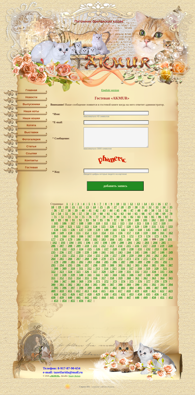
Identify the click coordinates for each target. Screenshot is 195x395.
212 (103, 245)
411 (70, 291)
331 (129, 271)
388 (120, 284)
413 (87, 291)
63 (122, 213)
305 (154, 265)
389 (129, 284)
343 (106, 274)
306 (162, 265)
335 (162, 271)
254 (89, 255)
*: (56, 114)
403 (123, 287)
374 (123, 281)
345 (123, 274)
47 (131, 210)
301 (120, 265)
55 (66, 213)
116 (147, 223)
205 (163, 242)
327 (95, 271)
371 (98, 281)
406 (148, 287)
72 (62, 216)
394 (170, 284)
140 (106, 229)
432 (123, 294)
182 (95, 239)
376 (140, 281)
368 (73, 281)
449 (145, 297)
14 (145, 203)
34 (164, 207)
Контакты (31, 160)
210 (87, 245)
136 (73, 229)
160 (154, 232)
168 (98, 236)
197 (96, 242)
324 (70, 271)
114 (131, 223)
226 (98, 249)
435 (148, 294)
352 (62, 278)
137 (81, 229)
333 (145, 271)
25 (101, 207)
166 (81, 236)
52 (166, 210)
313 (98, 268)
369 (81, 281)
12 (131, 203)
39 (76, 210)
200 (121, 242)
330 (120, 271)
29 (129, 207)
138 (89, 229)
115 (139, 223)
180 (78, 239)
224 (81, 249)
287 (123, 261)
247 (154, 252)
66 (143, 213)
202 (138, 242)
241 (103, 252)
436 (156, 294)
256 (106, 255)
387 (112, 284)
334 (154, 271)
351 (53, 278)
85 (152, 216)
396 (64, 287)
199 (113, 242)
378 (156, 281)
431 (114, 294)
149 (62, 232)
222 (64, 249)
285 (106, 261)
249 (170, 252)
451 (162, 297)
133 (170, 226)
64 (129, 213)
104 (170, 220)
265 (62, 258)
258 (123, 255)
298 (95, 265)
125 (103, 226)
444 (103, 297)
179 (70, 239)
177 (53, 239)
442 (87, 297)
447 (129, 297)
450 (154, 297)
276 (154, 258)
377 (148, 281)
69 (164, 213)
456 (81, 300)
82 (131, 216)
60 (101, 213)
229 (123, 249)
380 (53, 284)
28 (122, 207)
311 (81, 268)
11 (124, 203)
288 (131, 261)
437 (165, 294)
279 (56, 261)
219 (162, 245)
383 (78, 284)
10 (117, 203)
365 (170, 278)
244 (129, 252)
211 (95, 245)
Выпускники (31, 104)
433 (131, 294)
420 (145, 291)
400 (98, 287)
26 (108, 207)
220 (170, 245)
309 (64, 268)
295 (70, 265)
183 (103, 239)
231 (140, 249)
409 (53, 291)
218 (154, 245)
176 (165, 236)
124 (95, 226)
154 (103, 232)
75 (83, 216)
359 (120, 278)
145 (148, 229)
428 (89, 294)
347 (140, 274)
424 (56, 294)
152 (87, 232)
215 (128, 245)
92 (80, 220)
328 (103, 271)
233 (156, 249)
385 (95, 284)
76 (90, 216)
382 (70, 284)
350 (165, 274)
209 (78, 245)
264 (53, 258)
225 (89, 249)
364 (162, 278)
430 (106, 294)
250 (56, 255)
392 (154, 284)
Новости (31, 97)
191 (170, 239)
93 (87, 220)
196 (88, 242)
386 (103, 284)
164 (64, 236)
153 (95, 232)
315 (114, 268)
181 (87, 239)
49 (145, 210)
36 (55, 210)
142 (123, 229)
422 (162, 291)
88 (52, 220)
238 (78, 252)
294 (62, 265)
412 (78, 291)
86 (159, 216)
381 (62, 284)
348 (148, 274)
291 (156, 261)
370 (89, 281)
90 (66, 220)
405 (140, 287)
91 (73, 220)
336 (170, 271)
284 (98, 261)
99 (129, 220)
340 (81, 274)
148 (53, 232)
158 (137, 232)
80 (117, 216)
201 (130, 242)
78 (104, 216)
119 (53, 226)
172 (131, 236)
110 (98, 223)
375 (131, 281)
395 (56, 287)
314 (106, 268)
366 (56, 281)
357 (103, 278)
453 (56, 300)
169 (106, 236)
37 (62, 210)
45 (117, 210)
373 (114, 281)
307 (170, 265)
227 (106, 249)
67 (150, 213)
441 (78, 297)
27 (115, 207)
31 (143, 207)
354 (78, 278)
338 (64, 274)
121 (70, 226)
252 (73, 255)
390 (137, 284)
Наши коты (31, 111)
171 (123, 236)
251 (64, 255)
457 (89, 300)
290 (148, 261)
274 (137, 258)
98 (122, 220)
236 (62, 252)
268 (87, 258)
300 (112, 265)
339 (73, 274)
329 (112, 271)
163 (56, 236)
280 (64, 261)
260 (140, 255)
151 (78, 232)
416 (112, 291)
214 (120, 245)
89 (59, 220)
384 (87, 284)
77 (97, 216)
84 (145, 216)
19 (59, 207)
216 (137, 245)
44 (111, 210)
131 (154, 226)
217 (145, 245)
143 (131, 229)
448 (137, 297)
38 (69, 210)
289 (140, 261)
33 (157, 207)
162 (170, 232)
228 (114, 249)
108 (81, 223)
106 (64, 223)
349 (156, 274)
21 (73, 207)
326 (87, 271)
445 (112, 297)
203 (147, 242)
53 (52, 213)
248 (162, 252)
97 (115, 220)
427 (81, 294)
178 (62, 239)
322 (53, 271)
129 (137, 226)
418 (128, 291)
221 (56, 249)
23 (87, 207)
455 (73, 300)
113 (122, 223)
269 (95, 258)
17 (166, 203)
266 (70, 258)
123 (87, 226)
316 (123, 268)
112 (114, 223)
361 (137, 278)
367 (64, 281)
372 (106, 281)
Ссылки (31, 153)
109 (89, 223)
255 (98, 255)
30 (136, 207)
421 (154, 291)
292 (165, 261)
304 (145, 265)
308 (56, 268)
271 (112, 258)
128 (128, 226)
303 (137, 265)
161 (162, 232)
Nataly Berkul (74, 376)
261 (148, 255)
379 (165, 281)
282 (81, 261)
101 (145, 220)
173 (140, 236)
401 (106, 287)
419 (137, 291)
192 (54, 242)
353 (70, 278)
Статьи (31, 146)
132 (162, 226)
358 (112, 278)
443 (95, 297)
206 (53, 245)
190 (161, 239)
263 (165, 255)
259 (131, 255)
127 (120, 226)
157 (129, 232)
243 (120, 252)
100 (137, 220)
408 (165, 287)
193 (63, 242)
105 (56, 223)
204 (155, 242)
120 (61, 226)
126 (112, 226)
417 (120, 291)
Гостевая (31, 167)
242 (112, 252)
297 (87, 265)
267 (78, 258)
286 (114, 261)
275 (145, 258)
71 (55, 216)
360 (129, 278)
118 (163, 223)
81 (124, 216)
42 (97, 210)
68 (157, 213)
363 (154, 278)
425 (64, 294)
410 (62, 291)
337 (56, 274)
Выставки (31, 132)
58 (87, 213)
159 (145, 232)
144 (140, 229)
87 (166, 216)
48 (138, 210)
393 (162, 284)
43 (104, 210)
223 (73, 249)
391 (145, 284)
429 (98, 294)
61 (108, 213)
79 (111, 216)
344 (114, 274)
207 (62, 245)
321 (165, 268)
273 (129, 258)
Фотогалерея (31, 139)
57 (80, 213)
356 (95, 278)
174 (148, 236)
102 (153, 220)
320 (156, 268)
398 (81, 287)
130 (145, 226)
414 (95, 291)
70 (170, 213)
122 (78, 226)
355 (87, 278)
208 (70, 245)
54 (59, 213)
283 (89, 261)
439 (62, 297)
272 (120, 258)
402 (114, 287)
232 (148, 249)
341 (89, 274)
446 (120, 297)
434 (140, 294)
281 (73, 261)
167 (89, 236)
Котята (31, 125)
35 (170, 207)
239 (87, 252)
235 (53, 252)
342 (98, 274)
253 (81, 255)
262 (156, 255)
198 (105, 242)
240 (95, 252)
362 (145, 278)
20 (66, 207)
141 (114, 229)
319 (148, 268)
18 (52, 207)
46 (124, 210)
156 (120, 232)
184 (112, 239)
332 (137, 271)
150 (70, 232)
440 (70, 297)
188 (145, 239)
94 (94, 220)
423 (170, 291)
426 (73, 294)
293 (53, 265)
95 (101, 220)
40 (83, 210)
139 (98, 229)
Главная (31, 90)
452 (170, 297)
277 (162, 258)
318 (139, 268)
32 (150, 207)
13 (138, 203)
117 (155, 223)
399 (89, 287)
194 (71, 242)
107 (73, 223)
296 (78, 265)
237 (70, 252)
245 (137, 252)
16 (159, 203)
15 (152, 203)
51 (159, 210)
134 (56, 229)
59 (94, 213)
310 (73, 268)
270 (103, 258)
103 (162, 220)
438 (53, 297)
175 (156, 236)
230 (131, 249)
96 (108, 220)
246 (145, 252)
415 (103, 291)
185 (120, 239)
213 (112, 245)
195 (80, 242)
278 (170, 258)
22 (80, 207)
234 (165, 249)
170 (114, 236)
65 (136, 213)
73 (69, 216)
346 (131, 274)
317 (131, 268)
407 (156, 287)
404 (131, 287)
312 (89, 268)
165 (73, 236)
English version (110, 90)
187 (137, 239)
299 (103, 265)
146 (156, 229)
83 (138, 216)
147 (165, 229)
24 (94, 207)
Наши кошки (31, 118)
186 (129, 239)
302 (129, 265)
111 (106, 223)
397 (73, 287)
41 (90, 210)
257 (114, 255)
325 (78, 271)
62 (115, 213)
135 (64, 229)
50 (152, 210)
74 (76, 216)
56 (73, 213)
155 (112, 232)
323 (62, 271)
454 (64, 300)
